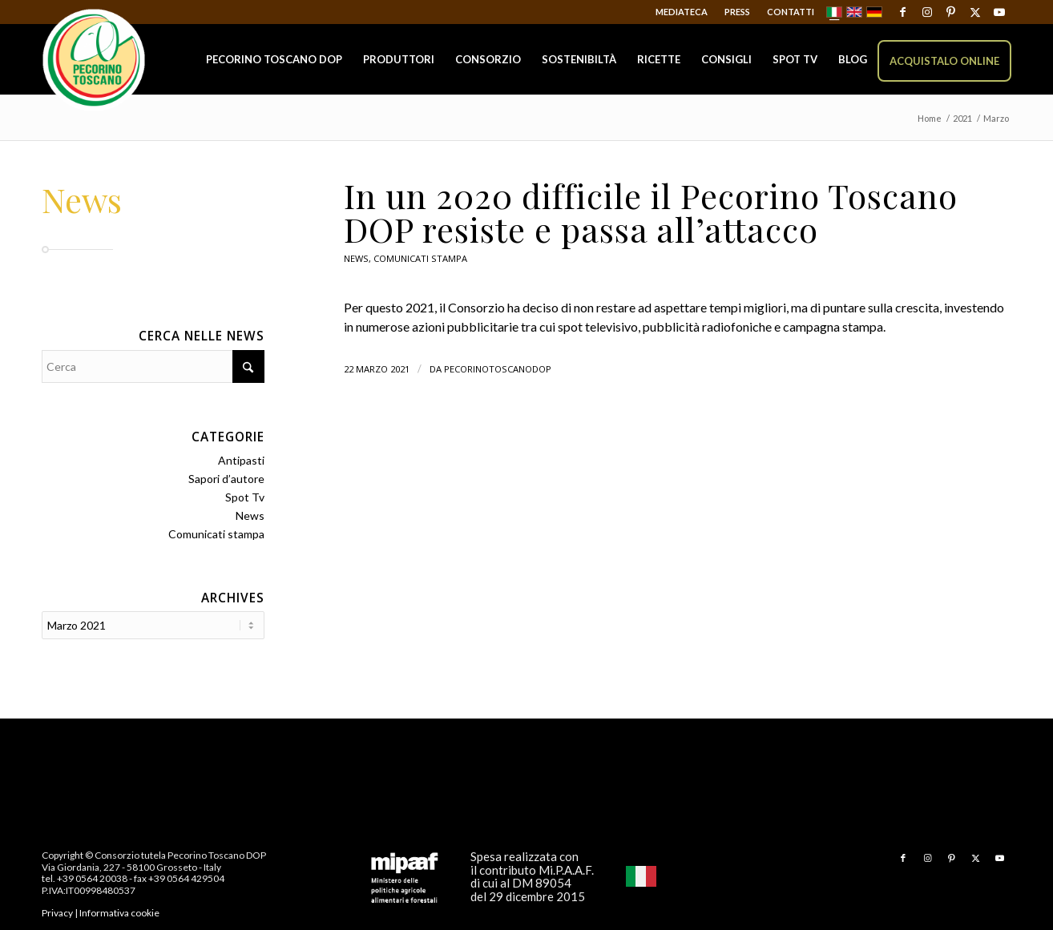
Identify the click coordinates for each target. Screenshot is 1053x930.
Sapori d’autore (226, 478)
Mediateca (682, 11)
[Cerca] (153, 366)
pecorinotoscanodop (497, 369)
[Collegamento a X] (974, 12)
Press (737, 11)
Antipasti (241, 460)
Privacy (57, 911)
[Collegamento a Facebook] (902, 12)
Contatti (790, 11)
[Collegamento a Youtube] (999, 12)
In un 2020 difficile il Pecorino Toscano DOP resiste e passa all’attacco (651, 212)
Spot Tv (244, 497)
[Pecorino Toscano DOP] (94, 60)
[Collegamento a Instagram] (926, 12)
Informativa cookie (119, 911)
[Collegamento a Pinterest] (950, 12)
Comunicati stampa (420, 258)
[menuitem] (682, 12)
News (356, 258)
